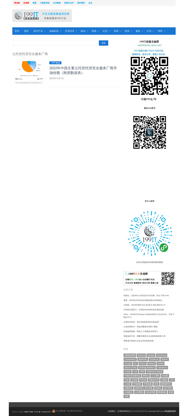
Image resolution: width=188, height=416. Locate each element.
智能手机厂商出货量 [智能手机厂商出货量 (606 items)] (143, 388)
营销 (116, 31)
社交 (105, 31)
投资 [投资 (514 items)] (156, 384)
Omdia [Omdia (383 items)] (160, 363)
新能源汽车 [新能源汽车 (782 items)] (166, 384)
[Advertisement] (132, 16)
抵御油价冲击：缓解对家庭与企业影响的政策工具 (145, 336)
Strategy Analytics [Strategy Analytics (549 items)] (147, 367)
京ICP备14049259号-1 (43, 412)
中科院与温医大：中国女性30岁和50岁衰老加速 (144, 310)
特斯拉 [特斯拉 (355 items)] (158, 388)
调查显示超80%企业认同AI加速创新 (139, 341)
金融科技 (54, 31)
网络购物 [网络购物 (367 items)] (162, 392)
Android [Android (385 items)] (141, 355)
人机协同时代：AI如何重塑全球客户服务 (141, 327)
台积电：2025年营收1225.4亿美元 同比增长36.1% (144, 305)
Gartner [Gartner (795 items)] (165, 359)
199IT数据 (55, 63)
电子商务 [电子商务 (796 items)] (168, 388)
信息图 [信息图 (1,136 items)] (165, 376)
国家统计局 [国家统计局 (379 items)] (153, 380)
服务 (138, 31)
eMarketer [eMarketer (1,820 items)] (143, 359)
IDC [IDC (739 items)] (135, 363)
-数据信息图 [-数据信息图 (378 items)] (130, 355)
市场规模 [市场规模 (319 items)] (137, 384)
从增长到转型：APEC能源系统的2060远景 (141, 322)
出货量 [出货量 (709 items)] (134, 380)
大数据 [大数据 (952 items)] (164, 380)
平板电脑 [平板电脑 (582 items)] (148, 384)
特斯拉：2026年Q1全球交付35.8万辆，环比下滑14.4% (146, 295)
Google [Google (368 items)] (128, 363)
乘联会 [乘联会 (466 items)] (146, 376)
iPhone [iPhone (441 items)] (143, 363)
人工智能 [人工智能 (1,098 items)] (155, 376)
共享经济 (69, 31)
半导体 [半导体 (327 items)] (143, 380)
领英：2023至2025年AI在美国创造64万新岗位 (143, 300)
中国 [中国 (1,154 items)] (142, 371)
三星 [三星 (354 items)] (135, 371)
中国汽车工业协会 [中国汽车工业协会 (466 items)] (154, 371)
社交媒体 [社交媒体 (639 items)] (128, 392)
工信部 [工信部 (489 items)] (127, 384)
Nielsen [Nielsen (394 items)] (151, 363)
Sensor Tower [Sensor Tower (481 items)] (130, 367)
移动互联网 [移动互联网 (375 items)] (150, 392)
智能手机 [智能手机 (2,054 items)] (128, 388)
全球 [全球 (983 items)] (127, 380)
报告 (26, 31)
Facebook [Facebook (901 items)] (154, 359)
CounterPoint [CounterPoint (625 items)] (130, 359)
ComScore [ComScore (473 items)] (161, 355)
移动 (83, 31)
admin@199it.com (156, 411)
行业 (149, 31)
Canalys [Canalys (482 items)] (151, 355)
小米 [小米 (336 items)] (172, 380)
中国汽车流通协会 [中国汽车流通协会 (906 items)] (132, 376)
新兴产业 (38, 31)
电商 (94, 31)
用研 (160, 31)
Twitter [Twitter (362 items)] (127, 371)
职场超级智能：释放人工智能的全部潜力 (141, 331)
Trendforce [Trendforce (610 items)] (162, 367)
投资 (127, 31)
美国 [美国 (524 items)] (171, 392)
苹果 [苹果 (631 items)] (127, 396)
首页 (17, 31)
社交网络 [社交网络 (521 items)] (139, 392)
